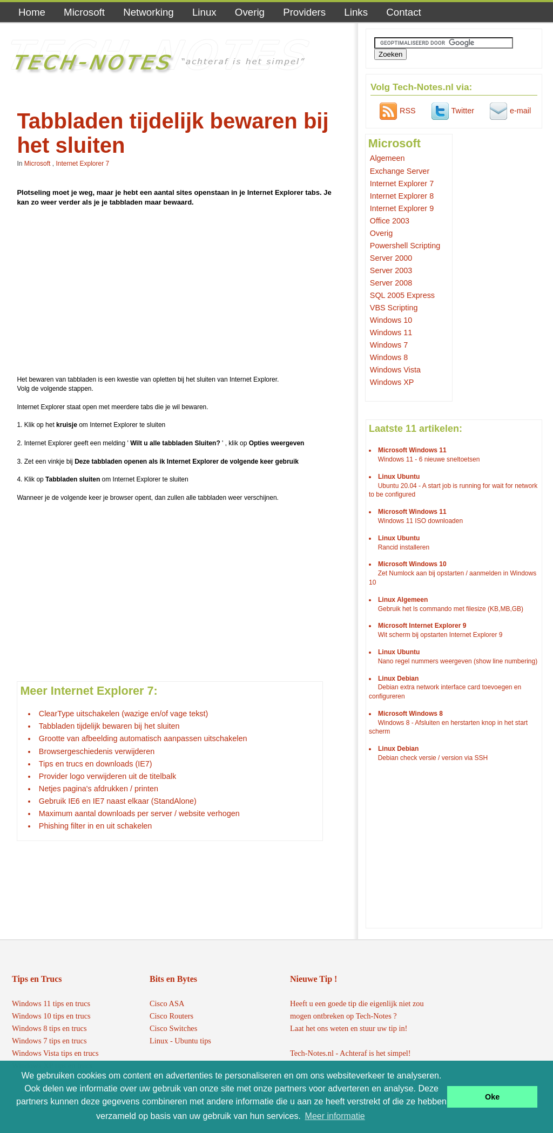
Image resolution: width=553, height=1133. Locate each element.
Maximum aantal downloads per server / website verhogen (139, 813)
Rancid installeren (403, 547)
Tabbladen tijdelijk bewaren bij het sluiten (109, 726)
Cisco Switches (173, 1028)
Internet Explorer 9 (402, 208)
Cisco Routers (171, 1016)
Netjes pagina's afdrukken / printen (98, 788)
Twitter (451, 110)
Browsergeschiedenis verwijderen (96, 751)
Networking (148, 12)
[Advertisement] (179, 292)
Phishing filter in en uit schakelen (95, 826)
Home (31, 12)
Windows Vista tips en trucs (55, 1053)
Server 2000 (391, 258)
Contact (403, 12)
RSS (396, 110)
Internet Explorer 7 (82, 163)
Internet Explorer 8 (402, 196)
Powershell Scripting (405, 245)
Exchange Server (399, 171)
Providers (304, 12)
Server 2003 (391, 270)
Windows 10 (391, 320)
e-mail (509, 110)
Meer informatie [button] (335, 1116)
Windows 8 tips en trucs (49, 1028)
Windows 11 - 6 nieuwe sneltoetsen (429, 459)
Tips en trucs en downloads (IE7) (95, 763)
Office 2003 (389, 220)
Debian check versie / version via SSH (433, 758)
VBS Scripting (394, 307)
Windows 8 (389, 357)
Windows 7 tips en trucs (49, 1040)
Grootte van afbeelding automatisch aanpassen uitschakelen (143, 738)
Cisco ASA (167, 1003)
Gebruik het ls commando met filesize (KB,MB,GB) (450, 609)
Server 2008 (391, 283)
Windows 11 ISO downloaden (420, 521)
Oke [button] (492, 1097)
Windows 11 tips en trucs (51, 1003)
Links (356, 12)
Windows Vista (395, 369)
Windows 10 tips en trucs (51, 1016)
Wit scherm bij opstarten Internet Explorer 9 (440, 635)
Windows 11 (391, 332)
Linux (204, 12)
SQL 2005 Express (402, 295)
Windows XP (392, 382)
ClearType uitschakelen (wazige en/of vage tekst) (123, 713)
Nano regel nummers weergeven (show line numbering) (457, 661)
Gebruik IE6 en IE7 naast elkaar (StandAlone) (118, 801)
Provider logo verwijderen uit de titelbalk (107, 776)
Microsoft (84, 12)
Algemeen (387, 158)
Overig (250, 12)
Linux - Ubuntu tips (180, 1040)
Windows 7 (389, 345)
